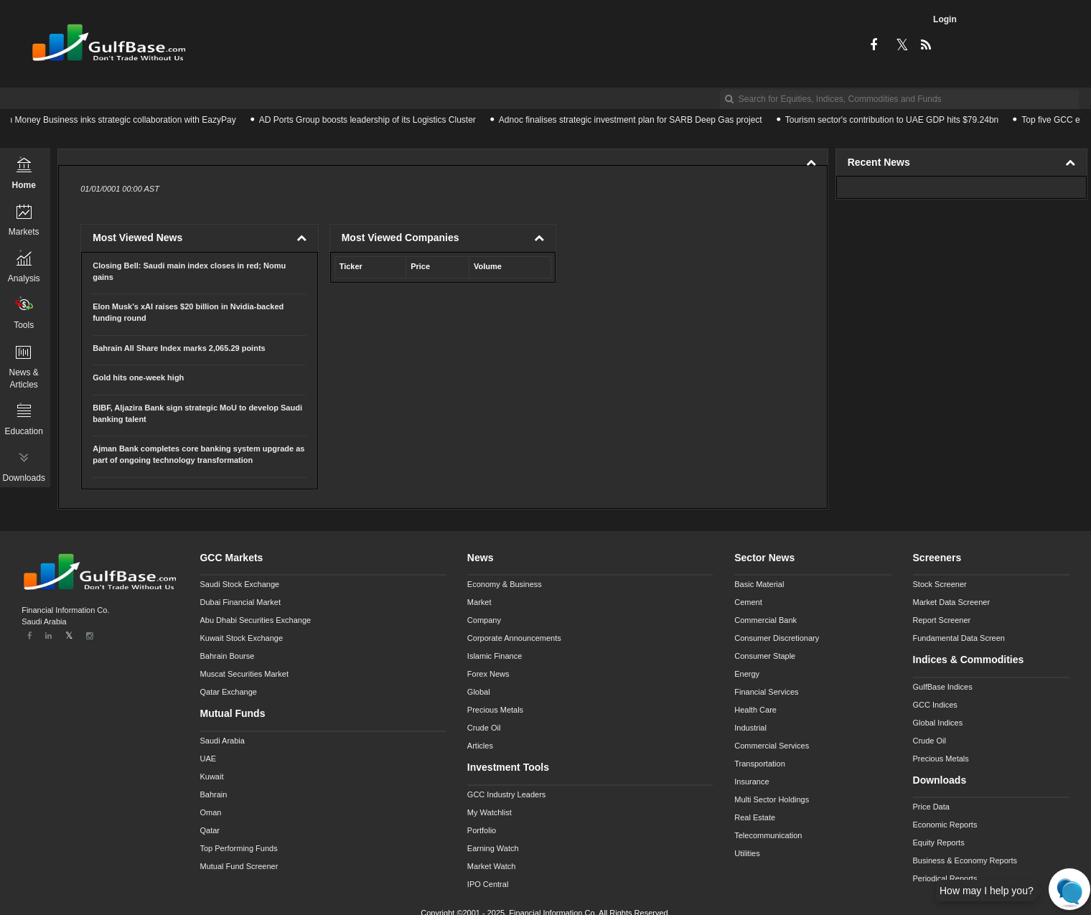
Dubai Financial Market (240, 602)
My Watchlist (489, 812)
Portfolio (481, 830)
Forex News (488, 674)
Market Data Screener (952, 602)
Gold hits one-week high (138, 377)
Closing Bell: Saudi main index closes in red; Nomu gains (189, 271)
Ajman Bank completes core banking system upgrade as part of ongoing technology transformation (198, 454)
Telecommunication (768, 835)
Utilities (746, 853)
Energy (746, 674)
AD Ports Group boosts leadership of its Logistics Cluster (371, 120)
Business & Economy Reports (965, 860)
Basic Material (759, 584)
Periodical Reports (945, 878)
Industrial (750, 727)
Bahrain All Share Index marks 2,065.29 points (179, 348)
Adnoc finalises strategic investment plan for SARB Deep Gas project (634, 120)
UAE (208, 758)
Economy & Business (504, 584)
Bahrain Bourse (227, 656)
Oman (210, 812)
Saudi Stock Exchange (239, 584)
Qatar (210, 830)
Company (484, 620)
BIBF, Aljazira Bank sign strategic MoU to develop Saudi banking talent (197, 413)
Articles (480, 745)
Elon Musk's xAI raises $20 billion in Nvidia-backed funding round (188, 312)
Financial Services (766, 692)
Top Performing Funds (238, 848)
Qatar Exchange (228, 692)
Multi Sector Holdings (771, 799)
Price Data (931, 806)
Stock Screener (940, 584)
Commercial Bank (765, 620)
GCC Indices (935, 704)
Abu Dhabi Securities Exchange (255, 620)
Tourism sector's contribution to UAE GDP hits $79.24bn (896, 120)
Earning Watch (493, 848)
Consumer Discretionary (776, 638)
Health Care (755, 709)
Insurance (751, 781)
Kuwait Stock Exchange (241, 638)
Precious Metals (495, 709)
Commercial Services (771, 745)
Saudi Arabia (222, 740)
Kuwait (211, 776)
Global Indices (938, 722)
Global (478, 692)
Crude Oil (483, 727)
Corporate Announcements (514, 638)
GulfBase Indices (943, 686)
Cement (748, 602)
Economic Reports (945, 824)
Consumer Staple (764, 656)
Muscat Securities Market (244, 674)
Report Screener (942, 620)
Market (479, 602)
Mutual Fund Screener (239, 866)
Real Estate (754, 817)
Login (945, 19)
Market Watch (491, 866)
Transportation (759, 763)
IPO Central (487, 884)
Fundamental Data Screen (959, 638)
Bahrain (213, 794)
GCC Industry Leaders (506, 794)
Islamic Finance (494, 656)
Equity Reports (939, 842)
